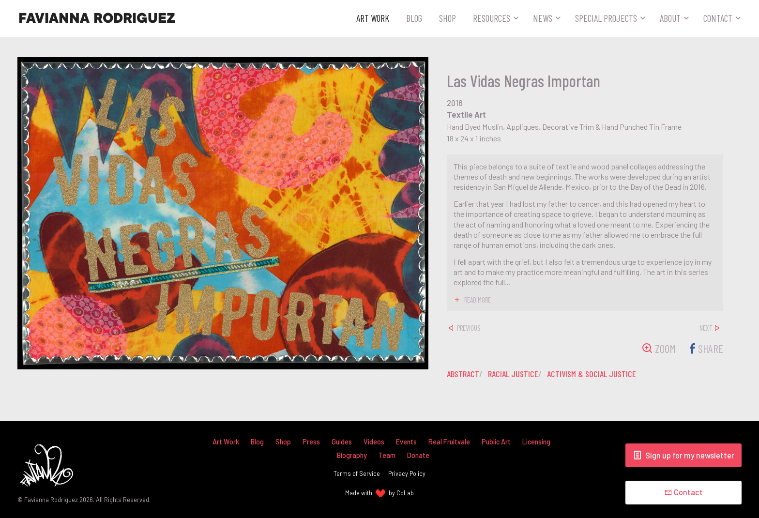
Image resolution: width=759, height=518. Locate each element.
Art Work (372, 18)
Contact (717, 18)
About (670, 18)
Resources (491, 18)
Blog (414, 18)
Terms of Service (357, 473)
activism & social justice (591, 373)
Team (387, 455)
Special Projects (606, 18)
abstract (463, 373)
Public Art (496, 442)
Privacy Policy (406, 473)
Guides (342, 442)
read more (477, 299)
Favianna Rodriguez (96, 18)
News (542, 18)
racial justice (513, 373)
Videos (374, 442)
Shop (447, 18)
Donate (418, 455)
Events (406, 442)
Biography (352, 455)
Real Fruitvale (449, 442)
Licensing (536, 442)
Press (311, 442)
